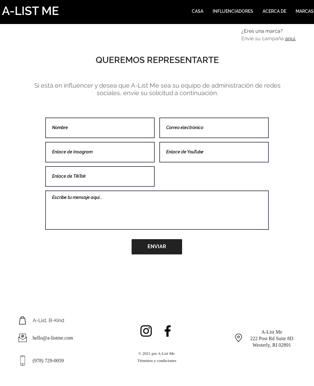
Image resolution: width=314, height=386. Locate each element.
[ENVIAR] (157, 246)
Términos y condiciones (157, 360)
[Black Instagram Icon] (146, 331)
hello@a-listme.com (53, 337)
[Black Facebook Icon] (167, 331)
